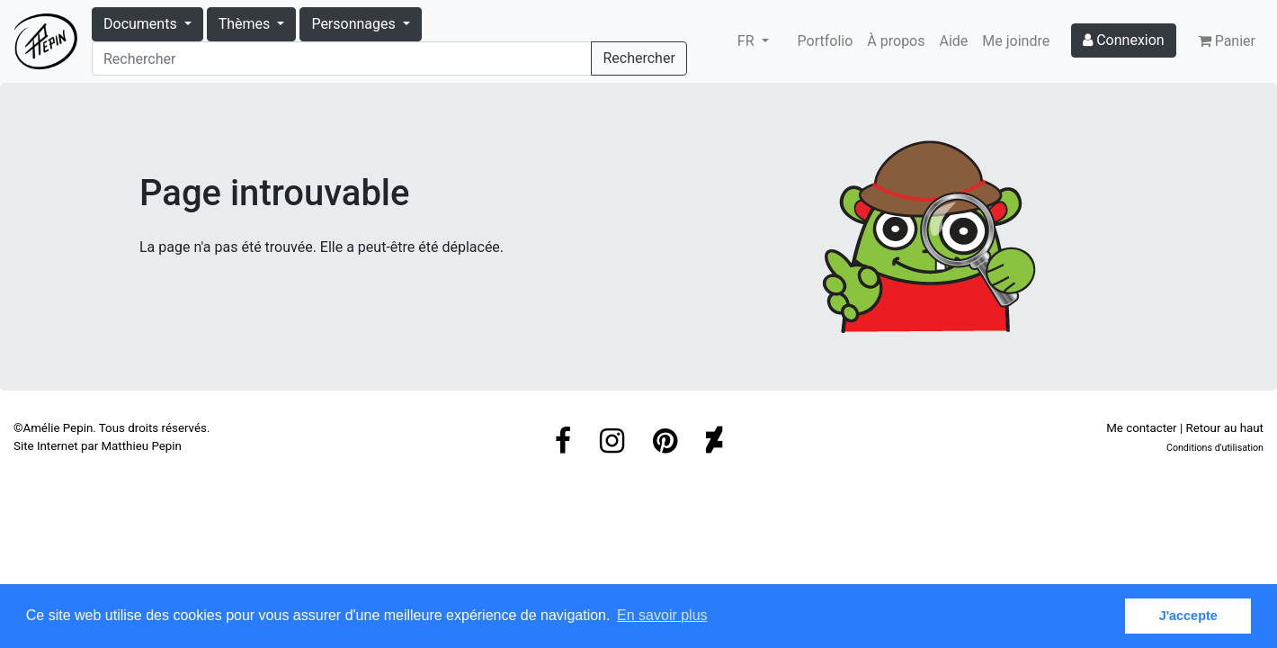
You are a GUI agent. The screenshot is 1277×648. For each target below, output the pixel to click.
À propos (895, 41)
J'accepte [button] (1188, 615)
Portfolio (825, 41)
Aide (954, 41)
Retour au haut (1225, 428)
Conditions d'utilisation (1215, 448)
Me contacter (1141, 428)
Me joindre (1015, 41)
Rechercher (638, 58)
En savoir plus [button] (662, 615)
